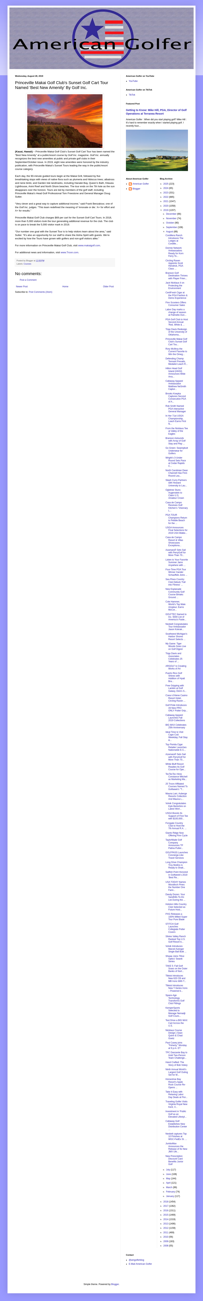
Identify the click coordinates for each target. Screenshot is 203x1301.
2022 (166, 197)
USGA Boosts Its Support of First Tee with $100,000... (176, 816)
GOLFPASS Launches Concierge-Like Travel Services (176, 855)
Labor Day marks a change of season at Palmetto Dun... (175, 312)
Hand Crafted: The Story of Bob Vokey (176, 1063)
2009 (166, 1241)
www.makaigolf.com (89, 245)
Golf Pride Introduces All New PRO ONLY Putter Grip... (176, 708)
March (169, 1187)
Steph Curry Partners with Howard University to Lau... (176, 483)
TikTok (132, 95)
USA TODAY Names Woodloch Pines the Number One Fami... (175, 886)
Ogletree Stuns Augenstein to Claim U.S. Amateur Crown (174, 494)
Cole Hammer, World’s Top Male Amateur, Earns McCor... (175, 605)
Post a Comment (28, 280)
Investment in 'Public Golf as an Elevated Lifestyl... (175, 1114)
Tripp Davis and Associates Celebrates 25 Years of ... (173, 657)
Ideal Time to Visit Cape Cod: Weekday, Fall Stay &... (176, 736)
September (172, 227)
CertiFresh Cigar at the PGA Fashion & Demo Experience (176, 295)
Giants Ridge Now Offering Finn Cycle (176, 834)
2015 (166, 1215)
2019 (166, 210)
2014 (166, 1219)
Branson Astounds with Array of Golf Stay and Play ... (175, 441)
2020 (166, 206)
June (168, 1174)
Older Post (108, 286)
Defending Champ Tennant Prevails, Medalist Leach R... (176, 361)
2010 (166, 1237)
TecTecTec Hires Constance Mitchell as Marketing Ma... (176, 777)
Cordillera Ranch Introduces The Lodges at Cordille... (174, 239)
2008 (166, 1245)
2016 (166, 1210)
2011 (166, 1232)
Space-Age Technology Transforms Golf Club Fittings (174, 999)
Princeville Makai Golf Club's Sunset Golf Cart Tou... (176, 342)
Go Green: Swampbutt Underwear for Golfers (176, 451)
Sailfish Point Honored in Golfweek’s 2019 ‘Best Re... (176, 875)
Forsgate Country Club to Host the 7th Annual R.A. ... (175, 826)
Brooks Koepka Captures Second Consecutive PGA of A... (175, 397)
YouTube (133, 81)
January (170, 1196)
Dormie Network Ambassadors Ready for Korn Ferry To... (174, 252)
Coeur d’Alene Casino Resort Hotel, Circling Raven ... (176, 698)
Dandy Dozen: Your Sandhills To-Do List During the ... (175, 897)
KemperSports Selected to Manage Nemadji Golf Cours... (175, 1012)
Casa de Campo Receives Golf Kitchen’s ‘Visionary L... (176, 506)
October (170, 222)
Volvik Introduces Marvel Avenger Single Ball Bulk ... (175, 949)
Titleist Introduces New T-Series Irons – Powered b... (176, 988)
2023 (166, 192)
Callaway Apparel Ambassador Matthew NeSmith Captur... (175, 385)
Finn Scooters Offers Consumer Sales (175, 303)
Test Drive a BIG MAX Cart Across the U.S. (176, 1023)
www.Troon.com (69, 252)
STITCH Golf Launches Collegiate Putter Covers (175, 928)
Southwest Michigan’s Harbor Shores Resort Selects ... (176, 637)
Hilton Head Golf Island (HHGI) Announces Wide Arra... (175, 372)
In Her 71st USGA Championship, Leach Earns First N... (175, 419)
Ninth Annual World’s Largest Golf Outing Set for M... (176, 1072)
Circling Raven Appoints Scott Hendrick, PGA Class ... (174, 264)
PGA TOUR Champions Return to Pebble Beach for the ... (176, 519)
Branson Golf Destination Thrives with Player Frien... (176, 276)
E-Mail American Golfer (140, 1264)
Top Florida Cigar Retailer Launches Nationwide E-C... (175, 747)
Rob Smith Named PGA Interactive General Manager (175, 409)
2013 (166, 1223)
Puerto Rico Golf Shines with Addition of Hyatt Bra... (175, 677)
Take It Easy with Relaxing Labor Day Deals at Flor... (176, 1094)
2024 (166, 188)
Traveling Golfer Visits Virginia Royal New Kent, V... (176, 1104)
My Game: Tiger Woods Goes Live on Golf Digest (175, 646)
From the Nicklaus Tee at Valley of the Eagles (176, 431)
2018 (166, 1201)
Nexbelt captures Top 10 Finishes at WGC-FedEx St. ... (176, 1136)
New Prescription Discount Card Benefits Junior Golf (174, 1160)
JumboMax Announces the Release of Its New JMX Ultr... (176, 1147)
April (168, 1183)
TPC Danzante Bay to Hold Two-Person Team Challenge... (176, 1055)
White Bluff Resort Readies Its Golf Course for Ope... (175, 767)
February (171, 1191)
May (168, 1178)
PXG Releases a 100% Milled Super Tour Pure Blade (176, 917)
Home (65, 286)
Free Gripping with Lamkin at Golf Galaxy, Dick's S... (175, 688)
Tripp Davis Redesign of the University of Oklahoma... (176, 332)
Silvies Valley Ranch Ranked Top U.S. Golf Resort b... (175, 939)
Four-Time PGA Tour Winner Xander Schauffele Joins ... (176, 572)
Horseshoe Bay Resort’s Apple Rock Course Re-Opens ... (175, 1083)
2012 (166, 1228)
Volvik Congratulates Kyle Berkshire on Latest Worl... (175, 806)
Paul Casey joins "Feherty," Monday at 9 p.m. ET (176, 1045)
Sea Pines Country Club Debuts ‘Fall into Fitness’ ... (175, 582)
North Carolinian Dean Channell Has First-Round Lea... (176, 473)
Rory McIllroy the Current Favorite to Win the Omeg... (176, 351)
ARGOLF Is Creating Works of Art (175, 667)
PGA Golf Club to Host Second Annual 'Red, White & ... (176, 322)
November (171, 218)
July (168, 1169)
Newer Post (22, 286)
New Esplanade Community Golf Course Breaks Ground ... (174, 593)
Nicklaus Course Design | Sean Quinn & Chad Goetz (173, 1034)
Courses (27, 264)
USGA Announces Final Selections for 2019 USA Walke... (176, 530)
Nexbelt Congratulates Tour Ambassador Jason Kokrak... (176, 627)
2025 (166, 183)
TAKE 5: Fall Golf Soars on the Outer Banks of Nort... (176, 969)
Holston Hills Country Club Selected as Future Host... (175, 907)
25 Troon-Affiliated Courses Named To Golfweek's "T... (176, 786)
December (171, 214)
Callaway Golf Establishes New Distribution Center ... (176, 1125)
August (170, 231)
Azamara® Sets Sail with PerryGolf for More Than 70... (175, 553)
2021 (166, 201)
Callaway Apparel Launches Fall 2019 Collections (175, 718)
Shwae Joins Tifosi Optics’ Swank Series (174, 959)
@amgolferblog (136, 1260)
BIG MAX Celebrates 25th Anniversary (175, 726)
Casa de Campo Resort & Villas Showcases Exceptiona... (174, 541)
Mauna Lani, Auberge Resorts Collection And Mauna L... (176, 796)
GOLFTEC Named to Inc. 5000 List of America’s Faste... (175, 617)
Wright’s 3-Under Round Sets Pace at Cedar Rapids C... (175, 461)
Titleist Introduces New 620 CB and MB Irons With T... (175, 978)
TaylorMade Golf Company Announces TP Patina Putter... (174, 844)
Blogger (136, 188)
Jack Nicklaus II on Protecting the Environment (174, 285)
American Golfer (141, 183)
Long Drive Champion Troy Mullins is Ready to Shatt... (176, 865)
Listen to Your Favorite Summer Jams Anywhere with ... (176, 562)
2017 (166, 1206)
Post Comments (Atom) (40, 292)
